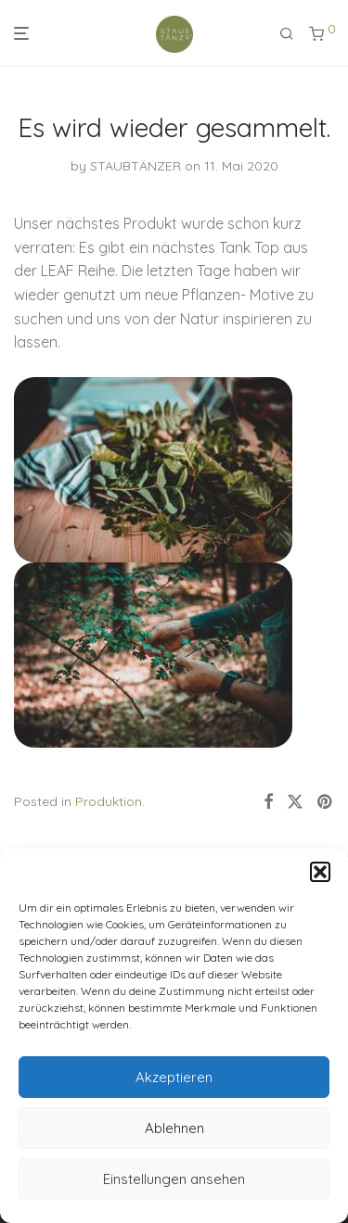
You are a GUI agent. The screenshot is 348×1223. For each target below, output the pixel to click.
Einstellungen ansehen (174, 1179)
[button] (320, 872)
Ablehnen (174, 1128)
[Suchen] (287, 34)
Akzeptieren (174, 1077)
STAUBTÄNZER (135, 166)
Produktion (108, 801)
